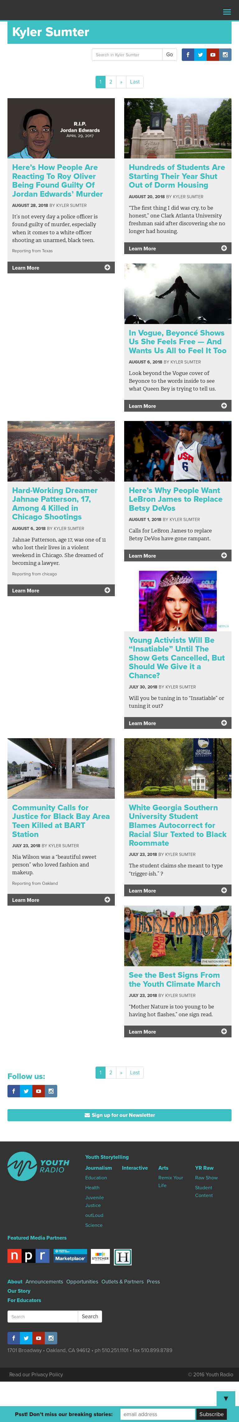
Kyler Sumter (71, 205)
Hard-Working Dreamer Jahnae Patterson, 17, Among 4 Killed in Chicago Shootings (55, 504)
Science (94, 1225)
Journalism (98, 1168)
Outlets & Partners (122, 1281)
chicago (49, 574)
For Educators (24, 1300)
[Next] (121, 82)
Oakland (50, 883)
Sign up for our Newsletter (119, 1115)
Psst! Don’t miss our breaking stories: (64, 1414)
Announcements (44, 1281)
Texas (47, 251)
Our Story (18, 1291)
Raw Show (206, 1178)
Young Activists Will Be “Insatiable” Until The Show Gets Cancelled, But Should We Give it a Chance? (177, 657)
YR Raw (204, 1168)
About (14, 1281)
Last (135, 82)
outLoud (94, 1215)
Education (96, 1178)
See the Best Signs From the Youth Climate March (174, 979)
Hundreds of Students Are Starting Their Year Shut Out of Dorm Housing (177, 176)
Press (153, 1281)
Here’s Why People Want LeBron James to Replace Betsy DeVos (176, 499)
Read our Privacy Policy (36, 1374)
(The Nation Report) (215, 961)
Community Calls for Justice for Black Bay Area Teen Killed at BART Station (61, 821)
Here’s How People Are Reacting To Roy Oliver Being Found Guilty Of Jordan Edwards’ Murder (57, 180)
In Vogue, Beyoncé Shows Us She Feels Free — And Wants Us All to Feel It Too (178, 341)
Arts (163, 1168)
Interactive (135, 1168)
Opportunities (82, 1281)
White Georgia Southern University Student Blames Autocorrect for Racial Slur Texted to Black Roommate (178, 825)
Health (92, 1188)
